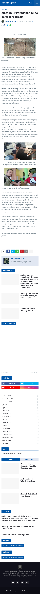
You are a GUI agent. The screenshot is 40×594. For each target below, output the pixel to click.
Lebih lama (34, 372)
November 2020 (20, 434)
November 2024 (20, 402)
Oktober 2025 (20, 396)
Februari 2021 (20, 429)
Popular (11, 459)
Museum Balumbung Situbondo (12, 454)
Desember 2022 (20, 414)
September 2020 (20, 437)
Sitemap (31, 591)
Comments (29, 459)
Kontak (24, 591)
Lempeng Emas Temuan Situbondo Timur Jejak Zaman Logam (29, 296)
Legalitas (17, 591)
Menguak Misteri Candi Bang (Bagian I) (28, 495)
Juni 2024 (20, 405)
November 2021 (20, 426)
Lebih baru (5, 372)
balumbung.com (8, 3)
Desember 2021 (20, 423)
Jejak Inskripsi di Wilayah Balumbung (27, 480)
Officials (8, 591)
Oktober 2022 (20, 417)
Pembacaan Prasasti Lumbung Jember (28, 310)
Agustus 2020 (20, 440)
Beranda (4, 9)
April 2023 (20, 411)
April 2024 (20, 408)
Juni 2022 (20, 420)
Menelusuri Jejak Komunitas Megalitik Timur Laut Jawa (28, 466)
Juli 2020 (20, 443)
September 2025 (20, 399)
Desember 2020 (20, 432)
